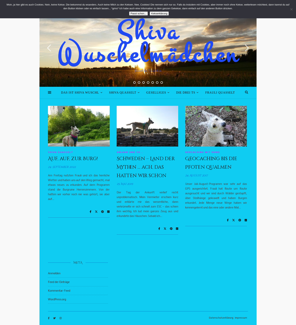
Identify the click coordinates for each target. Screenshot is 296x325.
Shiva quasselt (122, 92)
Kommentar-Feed (59, 290)
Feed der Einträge (59, 282)
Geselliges (156, 92)
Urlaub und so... (130, 152)
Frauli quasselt (220, 92)
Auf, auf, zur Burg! (73, 159)
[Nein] (291, 9)
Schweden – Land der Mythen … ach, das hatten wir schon (146, 167)
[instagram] (60, 318)
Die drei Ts (185, 92)
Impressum (241, 317)
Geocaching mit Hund (202, 152)
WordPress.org (57, 299)
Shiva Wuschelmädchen (148, 43)
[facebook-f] (49, 318)
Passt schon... (138, 13)
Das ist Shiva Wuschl (80, 92)
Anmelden (54, 273)
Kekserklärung (159, 13)
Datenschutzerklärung (221, 317)
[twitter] (54, 318)
